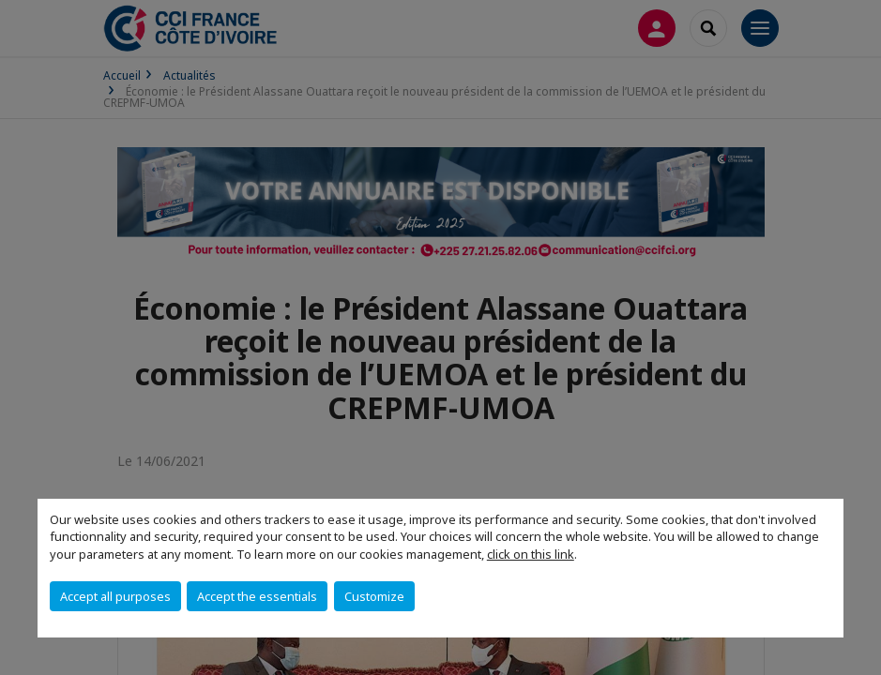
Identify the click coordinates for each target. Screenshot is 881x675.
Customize (374, 596)
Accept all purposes (115, 596)
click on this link (530, 554)
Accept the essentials (257, 596)
